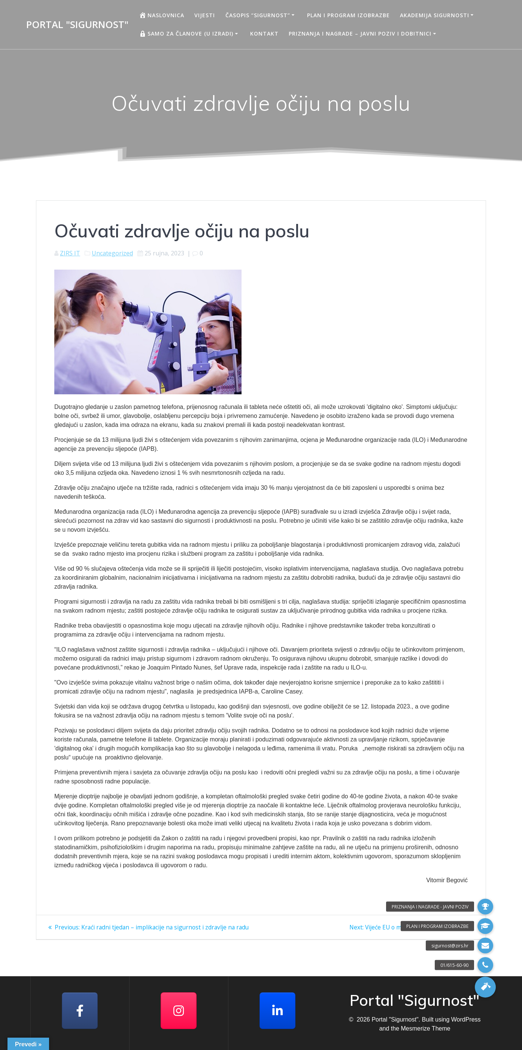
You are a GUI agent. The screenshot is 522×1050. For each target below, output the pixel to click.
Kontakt (264, 33)
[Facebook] (80, 1010)
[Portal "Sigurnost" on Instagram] (179, 1010)
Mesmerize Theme (425, 1028)
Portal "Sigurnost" (77, 25)
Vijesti (204, 15)
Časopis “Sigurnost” (257, 15)
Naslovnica (161, 15)
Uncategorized (112, 253)
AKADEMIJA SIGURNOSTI (434, 15)
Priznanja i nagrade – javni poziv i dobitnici (360, 33)
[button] (485, 987)
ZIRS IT (70, 253)
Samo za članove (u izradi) (186, 33)
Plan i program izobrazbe (348, 15)
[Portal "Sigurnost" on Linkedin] (277, 1010)
